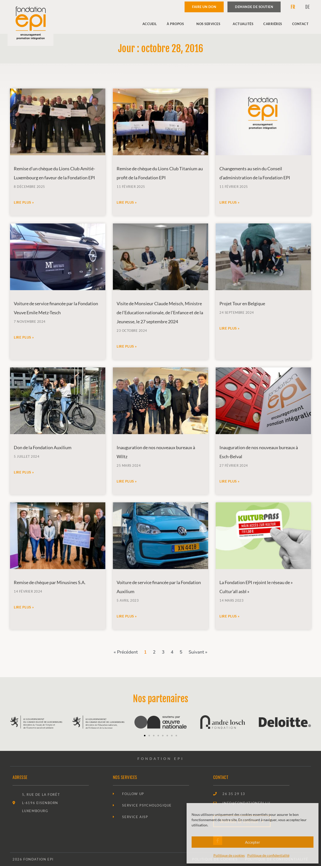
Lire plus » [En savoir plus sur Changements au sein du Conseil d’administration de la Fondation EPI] (229, 202)
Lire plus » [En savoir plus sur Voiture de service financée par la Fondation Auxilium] (127, 616)
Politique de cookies (229, 855)
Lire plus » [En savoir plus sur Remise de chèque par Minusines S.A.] (24, 607)
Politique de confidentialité (268, 855)
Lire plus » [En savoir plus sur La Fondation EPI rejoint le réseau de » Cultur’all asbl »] (229, 616)
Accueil (149, 24)
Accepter (252, 842)
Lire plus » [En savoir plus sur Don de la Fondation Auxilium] (24, 472)
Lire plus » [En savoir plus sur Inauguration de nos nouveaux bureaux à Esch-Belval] (229, 481)
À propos (176, 23)
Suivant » (198, 652)
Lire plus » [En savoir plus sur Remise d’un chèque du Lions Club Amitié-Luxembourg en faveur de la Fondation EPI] (24, 202)
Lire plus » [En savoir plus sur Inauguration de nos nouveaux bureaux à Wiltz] (127, 481)
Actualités (243, 24)
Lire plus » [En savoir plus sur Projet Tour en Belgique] (229, 328)
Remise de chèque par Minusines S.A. (50, 582)
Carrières (272, 24)
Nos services (209, 23)
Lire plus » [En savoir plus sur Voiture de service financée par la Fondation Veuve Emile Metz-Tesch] (24, 337)
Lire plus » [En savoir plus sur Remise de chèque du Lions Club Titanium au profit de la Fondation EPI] (127, 202)
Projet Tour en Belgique (242, 303)
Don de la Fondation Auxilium (42, 447)
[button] (144, 735)
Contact (300, 24)
